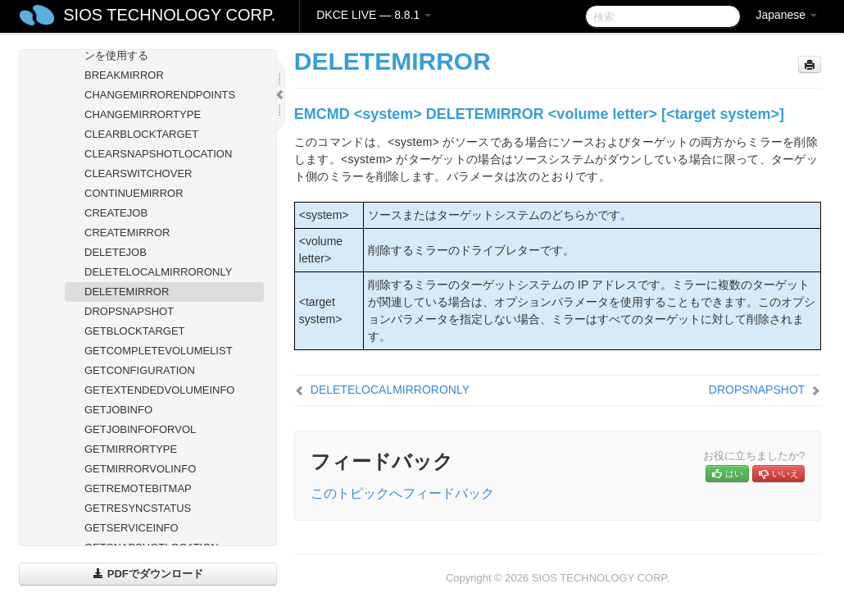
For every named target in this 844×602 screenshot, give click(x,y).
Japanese (786, 14)
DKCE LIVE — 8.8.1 (373, 14)
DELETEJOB (115, 252)
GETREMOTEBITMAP (138, 488)
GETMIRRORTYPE (130, 449)
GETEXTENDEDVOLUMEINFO (159, 390)
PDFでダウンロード (148, 574)
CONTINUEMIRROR (134, 193)
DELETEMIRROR (126, 291)
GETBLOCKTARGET (134, 331)
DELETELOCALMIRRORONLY (158, 272)
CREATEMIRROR (127, 232)
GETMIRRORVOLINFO (140, 469)
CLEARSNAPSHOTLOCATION (158, 154)
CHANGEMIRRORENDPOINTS (159, 95)
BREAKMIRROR (124, 75)
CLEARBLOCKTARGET (141, 134)
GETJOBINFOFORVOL (140, 429)
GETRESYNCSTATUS (137, 508)
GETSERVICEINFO (131, 528)
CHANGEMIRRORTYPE (142, 114)
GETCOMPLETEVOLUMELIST (158, 350)
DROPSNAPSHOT (129, 311)
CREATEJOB (115, 213)
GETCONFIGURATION (139, 370)
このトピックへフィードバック (402, 493)
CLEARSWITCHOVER (138, 173)
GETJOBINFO (118, 410)
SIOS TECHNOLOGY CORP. (169, 15)
